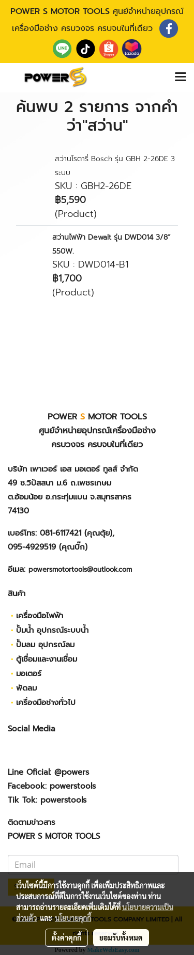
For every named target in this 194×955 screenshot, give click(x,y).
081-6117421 (60, 533)
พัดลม (26, 688)
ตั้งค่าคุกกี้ (66, 937)
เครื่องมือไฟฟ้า (39, 615)
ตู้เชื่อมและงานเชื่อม (46, 659)
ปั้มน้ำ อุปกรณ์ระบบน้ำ (52, 630)
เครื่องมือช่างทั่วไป (46, 702)
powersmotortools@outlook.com (80, 569)
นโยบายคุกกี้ (73, 917)
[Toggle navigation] (180, 77)
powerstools (73, 786)
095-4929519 (32, 547)
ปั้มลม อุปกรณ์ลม (45, 644)
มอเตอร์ (28, 673)
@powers (71, 772)
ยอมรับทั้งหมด (121, 937)
